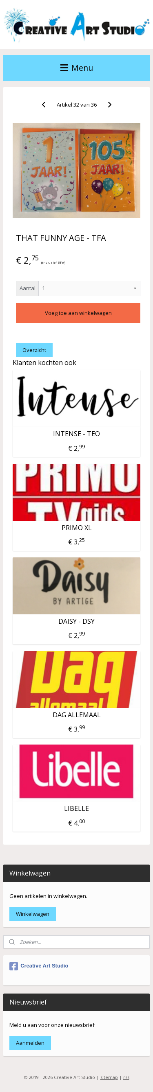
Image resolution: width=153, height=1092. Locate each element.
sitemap (109, 1077)
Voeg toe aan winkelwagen (78, 312)
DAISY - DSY (76, 621)
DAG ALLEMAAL (77, 715)
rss (126, 1077)
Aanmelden (30, 1042)
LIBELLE (76, 808)
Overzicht (34, 349)
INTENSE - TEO (76, 434)
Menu (76, 67)
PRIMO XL (77, 527)
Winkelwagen (32, 913)
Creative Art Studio (38, 966)
